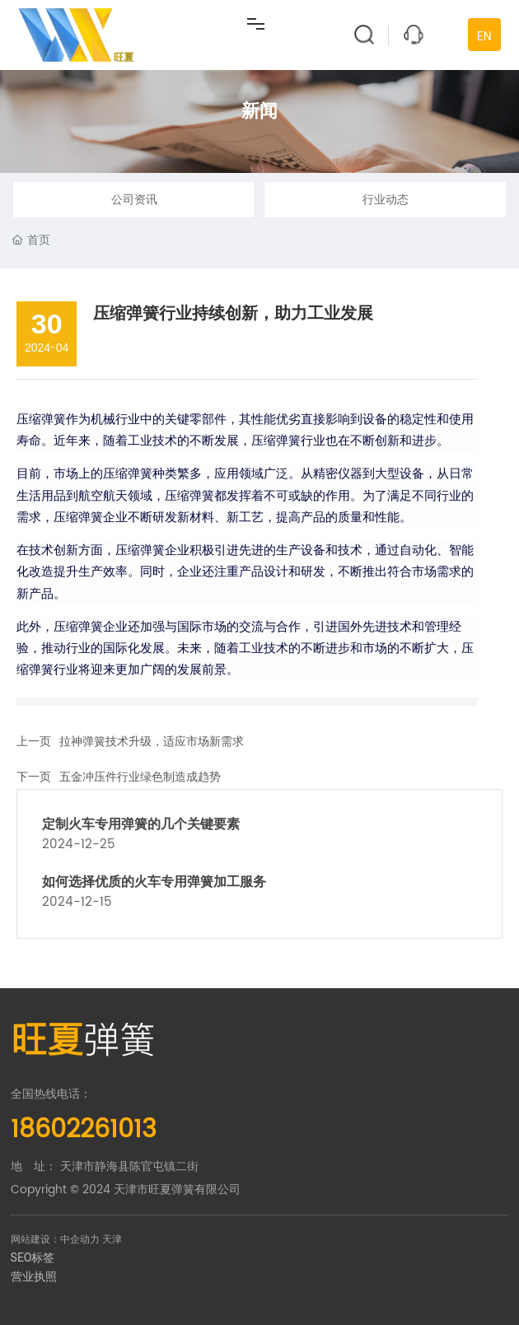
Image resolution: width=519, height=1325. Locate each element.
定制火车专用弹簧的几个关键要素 (141, 824)
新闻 (259, 110)
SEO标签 (33, 1257)
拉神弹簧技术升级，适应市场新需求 (151, 741)
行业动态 (385, 199)
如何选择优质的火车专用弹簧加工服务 (154, 882)
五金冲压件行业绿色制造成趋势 (140, 776)
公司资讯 (134, 199)
